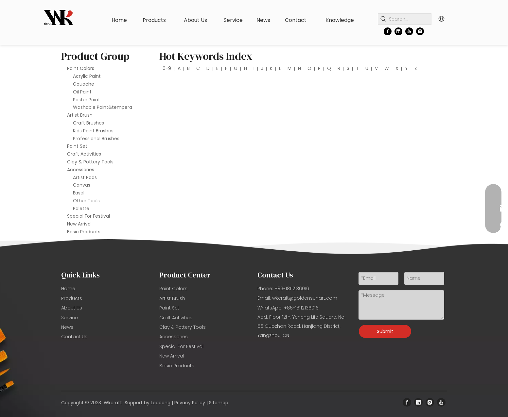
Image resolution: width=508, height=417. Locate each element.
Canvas (81, 185)
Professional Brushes (96, 138)
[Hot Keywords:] (383, 19)
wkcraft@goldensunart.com (304, 298)
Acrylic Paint (87, 76)
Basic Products (83, 231)
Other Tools (86, 200)
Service (69, 317)
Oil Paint (82, 92)
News (67, 327)
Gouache (83, 84)
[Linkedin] (398, 31)
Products (71, 298)
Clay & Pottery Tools (90, 161)
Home (68, 288)
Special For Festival (88, 216)
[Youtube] (409, 31)
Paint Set (77, 146)
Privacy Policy (189, 402)
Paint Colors (80, 68)
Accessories (80, 169)
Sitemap (218, 402)
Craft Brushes (88, 123)
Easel (78, 193)
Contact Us (74, 336)
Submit (385, 331)
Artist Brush (80, 115)
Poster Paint (86, 99)
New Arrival (79, 224)
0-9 (167, 68)
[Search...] (410, 19)
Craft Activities (84, 154)
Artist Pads (85, 177)
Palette (81, 208)
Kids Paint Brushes (93, 130)
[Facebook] (388, 31)
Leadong (160, 402)
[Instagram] (420, 31)
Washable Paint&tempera (102, 107)
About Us (71, 308)
